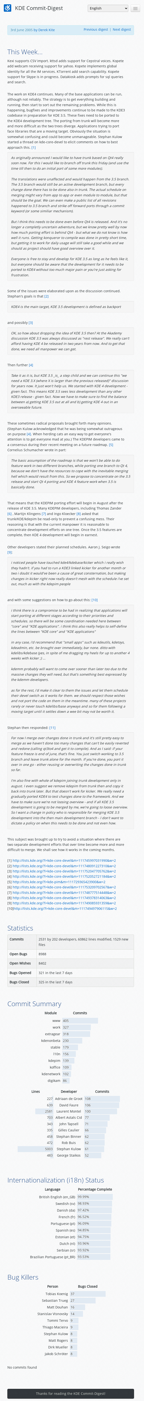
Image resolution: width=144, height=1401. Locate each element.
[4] (31, 365)
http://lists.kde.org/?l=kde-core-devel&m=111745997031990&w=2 (64, 860)
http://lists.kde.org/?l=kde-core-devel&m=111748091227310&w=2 (64, 866)
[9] (9, 552)
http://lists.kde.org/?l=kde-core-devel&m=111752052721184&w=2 (64, 876)
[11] (52, 727)
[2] (46, 296)
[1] (33, 147)
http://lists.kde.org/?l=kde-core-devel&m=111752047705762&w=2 (64, 871)
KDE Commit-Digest (33, 8)
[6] (9, 513)
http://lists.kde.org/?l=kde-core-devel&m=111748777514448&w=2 (64, 892)
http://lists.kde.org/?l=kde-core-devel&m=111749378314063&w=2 (64, 898)
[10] (95, 600)
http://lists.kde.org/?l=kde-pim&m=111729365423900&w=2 (59, 882)
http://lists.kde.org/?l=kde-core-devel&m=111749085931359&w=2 (64, 903)
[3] (31, 322)
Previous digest (96, 29)
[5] (111, 444)
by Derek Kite (44, 30)
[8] (79, 513)
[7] (44, 513)
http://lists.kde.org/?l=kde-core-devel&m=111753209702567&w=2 (64, 887)
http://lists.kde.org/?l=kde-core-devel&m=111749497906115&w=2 (65, 908)
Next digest (122, 29)
